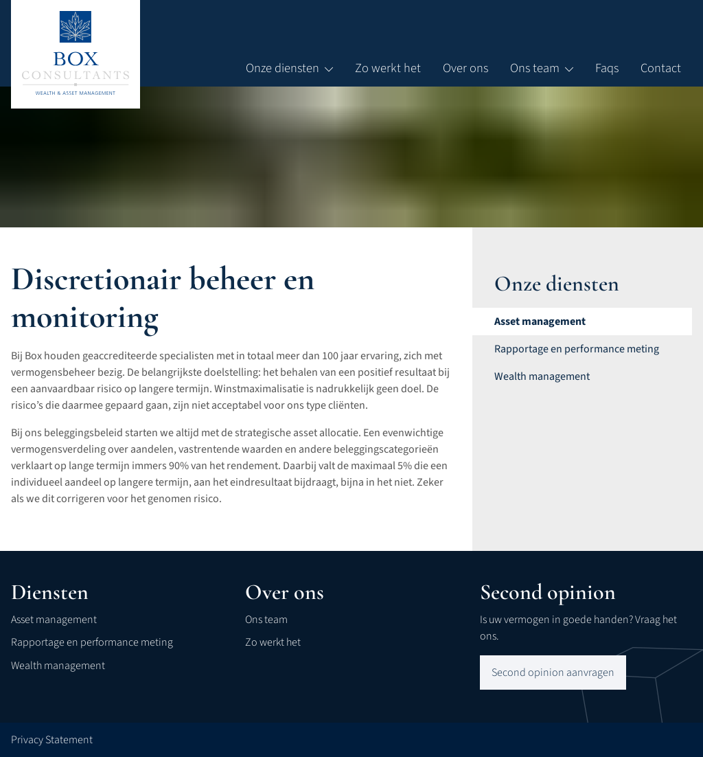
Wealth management (58, 665)
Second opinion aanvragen (553, 672)
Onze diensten (289, 68)
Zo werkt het (388, 68)
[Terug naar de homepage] (75, 53)
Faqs (607, 68)
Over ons (465, 68)
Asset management (54, 619)
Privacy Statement (52, 740)
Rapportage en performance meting (92, 642)
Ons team (541, 68)
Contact (661, 68)
